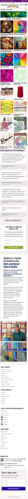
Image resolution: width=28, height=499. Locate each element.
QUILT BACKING (5, 378)
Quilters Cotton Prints (6, 369)
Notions (3, 400)
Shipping (3, 444)
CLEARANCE (4, 438)
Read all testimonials (13, 220)
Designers (3, 376)
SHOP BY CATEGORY (13, 9)
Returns (3, 446)
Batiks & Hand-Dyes (6, 371)
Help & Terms (4, 442)
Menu (4, 5)
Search (24, 1)
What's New (4, 411)
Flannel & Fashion (5, 384)
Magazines (3, 398)
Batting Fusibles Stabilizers (8, 386)
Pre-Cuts (3, 392)
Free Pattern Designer (6, 433)
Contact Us (4, 456)
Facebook (4, 417)
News (2, 440)
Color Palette (4, 382)
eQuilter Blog (4, 413)
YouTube (4, 424)
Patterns (3, 402)
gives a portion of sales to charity (11, 265)
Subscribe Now (13, 247)
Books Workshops (5, 396)
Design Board (4, 431)
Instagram (4, 422)
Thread (2, 394)
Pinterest (4, 420)
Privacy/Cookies (5, 448)
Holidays (3, 373)
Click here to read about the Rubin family (12, 275)
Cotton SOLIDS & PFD (6, 380)
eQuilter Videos (5, 415)
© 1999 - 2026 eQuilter (14, 497)
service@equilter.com (11, 463)
